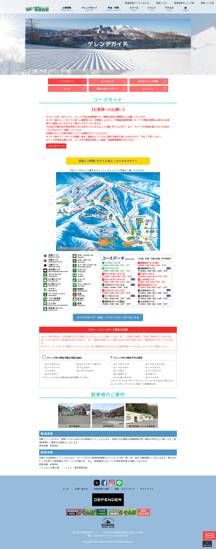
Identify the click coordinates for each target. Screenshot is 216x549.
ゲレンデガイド (89, 9)
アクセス (169, 9)
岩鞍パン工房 (207, 3)
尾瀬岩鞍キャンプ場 (184, 3)
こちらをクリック (56, 146)
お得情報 (66, 9)
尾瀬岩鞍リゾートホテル (137, 3)
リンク (66, 489)
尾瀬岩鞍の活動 (101, 489)
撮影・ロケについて (125, 489)
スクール (134, 9)
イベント (151, 9)
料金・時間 (113, 9)
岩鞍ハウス (161, 3)
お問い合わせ (81, 489)
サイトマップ (146, 489)
